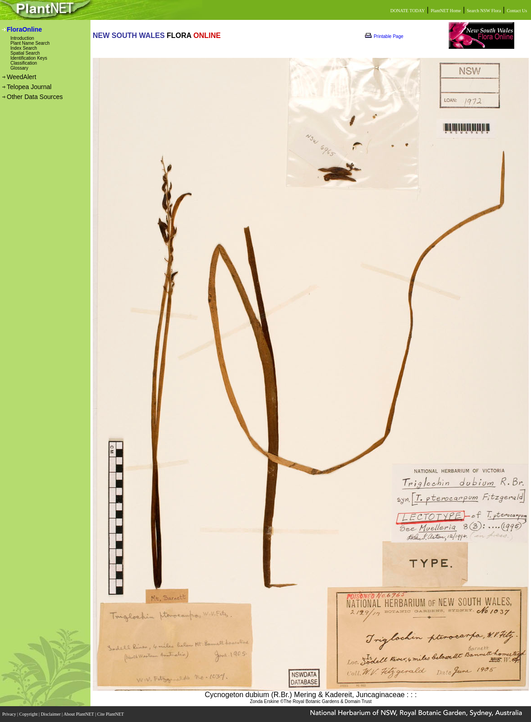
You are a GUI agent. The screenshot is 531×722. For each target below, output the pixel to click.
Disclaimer (51, 714)
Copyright (29, 714)
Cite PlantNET (111, 714)
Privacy (9, 714)
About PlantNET (79, 714)
